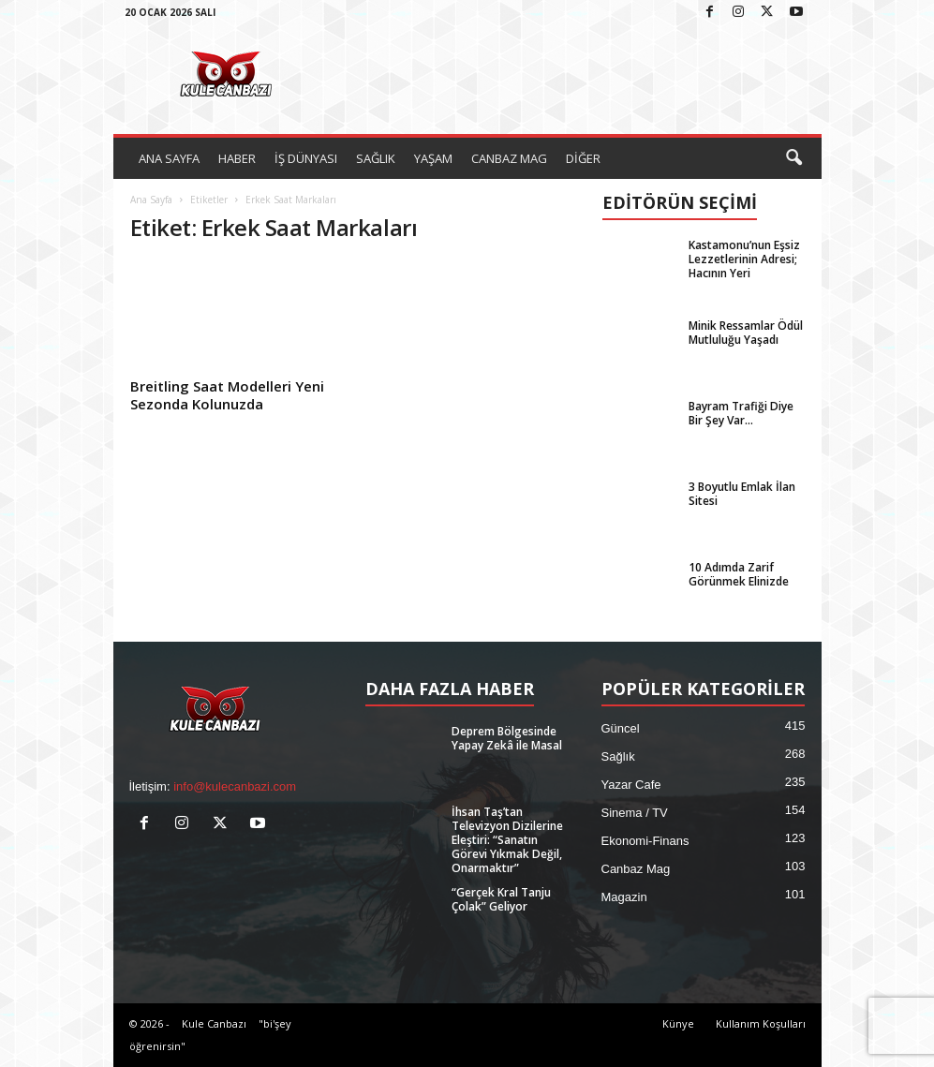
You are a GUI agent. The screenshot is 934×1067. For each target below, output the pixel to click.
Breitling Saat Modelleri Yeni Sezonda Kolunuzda (227, 395)
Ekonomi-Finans (645, 841)
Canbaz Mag (636, 869)
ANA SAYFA (169, 158)
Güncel (620, 728)
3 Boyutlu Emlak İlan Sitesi (742, 494)
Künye (678, 1023)
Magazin (624, 897)
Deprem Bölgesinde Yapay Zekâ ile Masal (507, 738)
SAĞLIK (375, 158)
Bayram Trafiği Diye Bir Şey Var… (741, 413)
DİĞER (583, 158)
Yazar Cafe (631, 785)
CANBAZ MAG (509, 158)
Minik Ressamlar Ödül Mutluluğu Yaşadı (746, 333)
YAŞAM (433, 158)
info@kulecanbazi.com (234, 786)
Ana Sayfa (151, 199)
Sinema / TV (634, 813)
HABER (237, 158)
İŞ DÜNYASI (305, 158)
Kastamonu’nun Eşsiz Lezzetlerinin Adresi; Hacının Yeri (744, 259)
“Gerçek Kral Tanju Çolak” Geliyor (501, 899)
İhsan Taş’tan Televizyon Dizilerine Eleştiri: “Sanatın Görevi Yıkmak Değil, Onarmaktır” (507, 840)
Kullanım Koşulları (761, 1023)
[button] (793, 158)
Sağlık (618, 756)
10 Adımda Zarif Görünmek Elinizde (739, 574)
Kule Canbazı (214, 1023)
